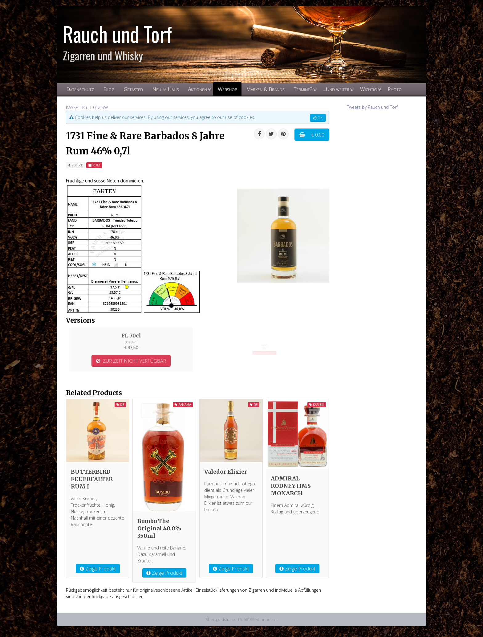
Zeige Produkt (98, 568)
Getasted (133, 89)
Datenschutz (80, 89)
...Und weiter (336, 89)
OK (318, 117)
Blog (108, 89)
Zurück (75, 165)
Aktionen (197, 89)
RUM (94, 165)
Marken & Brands (265, 89)
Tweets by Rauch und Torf (372, 107)
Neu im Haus (165, 89)
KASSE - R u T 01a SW (87, 107)
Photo (395, 89)
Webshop (227, 89)
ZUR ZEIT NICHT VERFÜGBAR (131, 352)
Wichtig (368, 89)
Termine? (303, 89)
